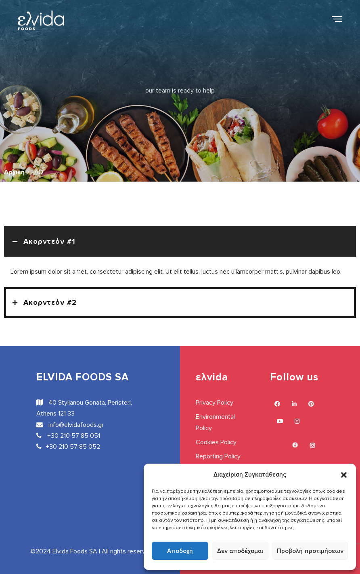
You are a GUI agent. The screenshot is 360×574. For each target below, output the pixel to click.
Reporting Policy (218, 456)
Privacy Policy (214, 403)
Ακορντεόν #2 (50, 302)
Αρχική (14, 172)
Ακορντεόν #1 (49, 241)
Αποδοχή (180, 551)
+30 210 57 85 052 (68, 447)
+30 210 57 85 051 (68, 436)
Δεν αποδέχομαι (240, 551)
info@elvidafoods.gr (70, 425)
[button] (344, 475)
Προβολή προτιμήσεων (310, 551)
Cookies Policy (216, 442)
